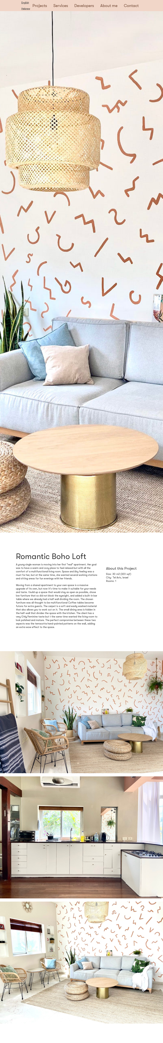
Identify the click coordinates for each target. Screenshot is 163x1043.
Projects (39, 5)
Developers (84, 5)
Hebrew (25, 8)
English (25, 2)
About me (108, 5)
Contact (131, 5)
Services (60, 5)
